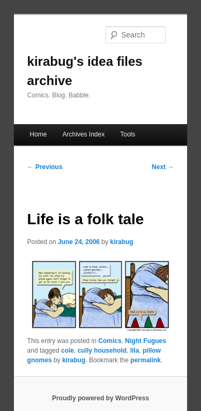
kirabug (121, 242)
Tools (127, 134)
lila (134, 350)
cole (67, 350)
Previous (45, 167)
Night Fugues (145, 341)
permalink (145, 360)
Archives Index (83, 134)
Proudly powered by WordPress (100, 398)
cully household (102, 350)
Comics (109, 341)
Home (38, 134)
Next (163, 167)
